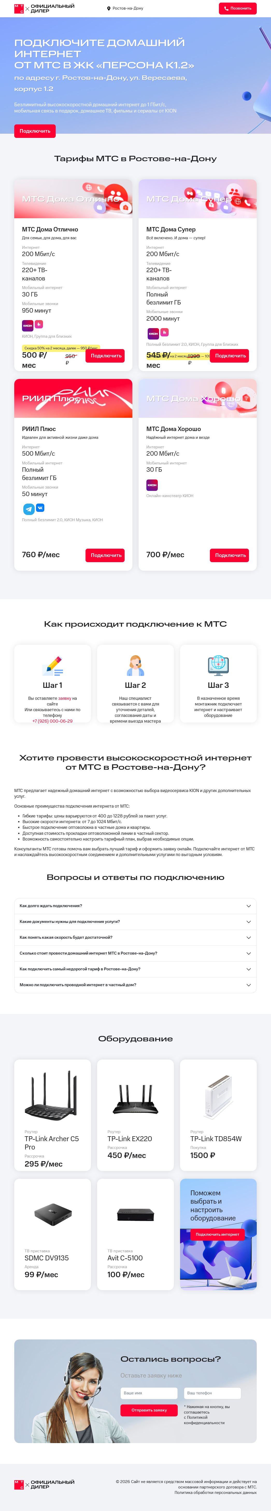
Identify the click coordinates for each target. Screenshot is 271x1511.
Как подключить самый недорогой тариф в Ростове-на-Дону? (80, 969)
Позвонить (237, 8)
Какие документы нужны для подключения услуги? (70, 921)
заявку (64, 698)
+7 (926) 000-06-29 (52, 721)
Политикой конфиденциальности (204, 1420)
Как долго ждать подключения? (51, 905)
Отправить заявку (149, 1410)
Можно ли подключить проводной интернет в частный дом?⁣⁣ (78, 985)
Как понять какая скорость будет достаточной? (66, 937)
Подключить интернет (217, 1234)
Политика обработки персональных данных (216, 1492)
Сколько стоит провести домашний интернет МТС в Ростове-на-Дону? (88, 953)
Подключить (35, 131)
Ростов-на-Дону (125, 8)
